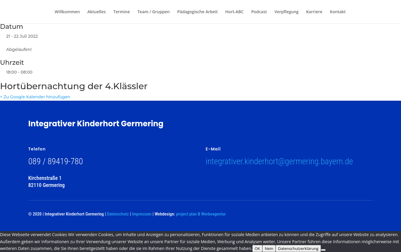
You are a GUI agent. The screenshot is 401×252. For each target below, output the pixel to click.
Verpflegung (286, 12)
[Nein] (323, 250)
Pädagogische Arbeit (197, 12)
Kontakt (338, 12)
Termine (121, 12)
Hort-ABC (234, 12)
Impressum (141, 214)
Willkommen (67, 12)
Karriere (314, 12)
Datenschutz (118, 214)
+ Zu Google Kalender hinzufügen (35, 97)
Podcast (259, 12)
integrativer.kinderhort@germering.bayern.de (279, 161)
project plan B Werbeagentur (201, 214)
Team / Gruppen (153, 12)
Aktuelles (96, 12)
